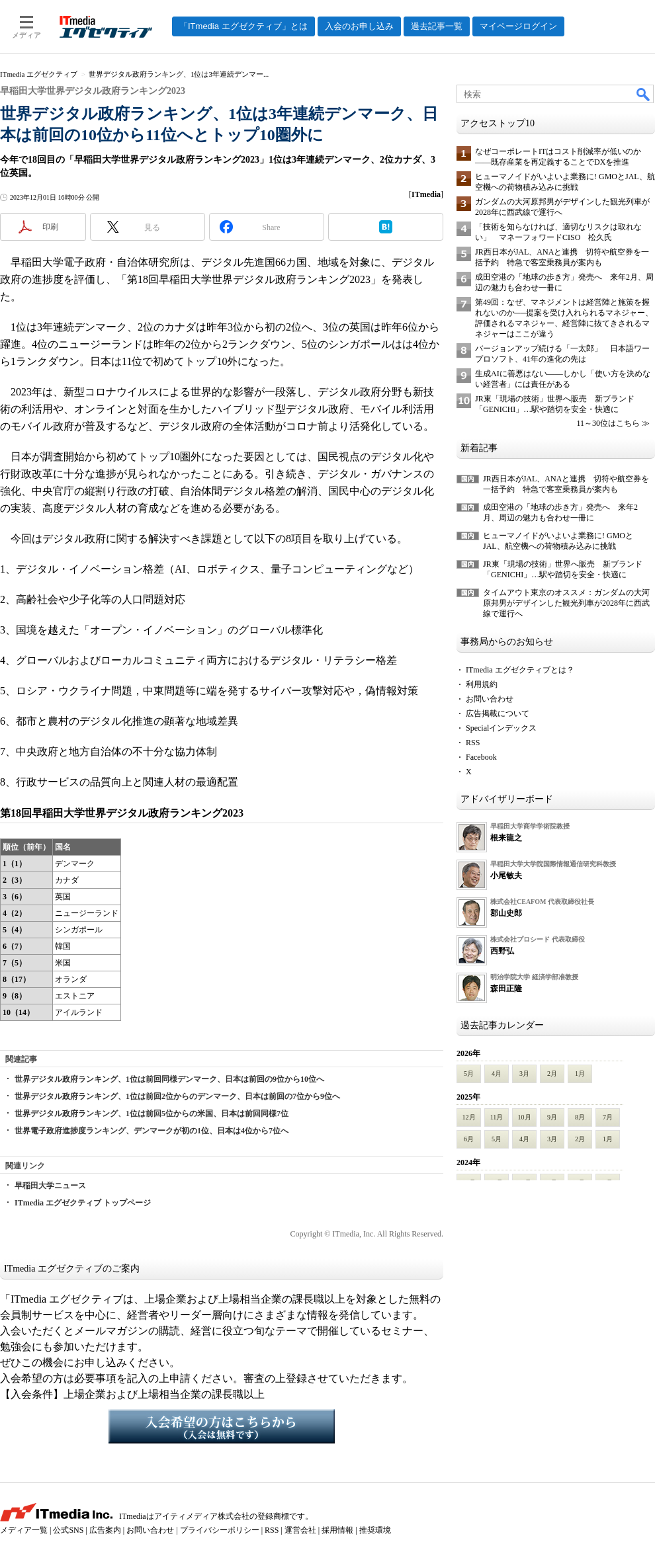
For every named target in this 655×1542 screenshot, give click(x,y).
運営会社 (300, 1530)
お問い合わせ (489, 699)
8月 (580, 1117)
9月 (552, 1117)
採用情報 (337, 1530)
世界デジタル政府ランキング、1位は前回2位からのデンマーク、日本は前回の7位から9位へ (177, 1096)
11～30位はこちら (608, 423)
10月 (524, 1117)
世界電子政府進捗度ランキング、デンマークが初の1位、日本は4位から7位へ (151, 1130)
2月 (552, 1073)
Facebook (481, 757)
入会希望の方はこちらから (222, 1426)
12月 (469, 1117)
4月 (497, 1073)
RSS (473, 742)
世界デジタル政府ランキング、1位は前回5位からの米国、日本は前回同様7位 (151, 1113)
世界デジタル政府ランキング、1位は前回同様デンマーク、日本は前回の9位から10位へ (169, 1079)
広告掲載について (497, 713)
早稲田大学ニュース (50, 1185)
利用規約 (482, 684)
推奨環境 (375, 1530)
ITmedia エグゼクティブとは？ (520, 669)
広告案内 (105, 1530)
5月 (469, 1073)
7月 (608, 1117)
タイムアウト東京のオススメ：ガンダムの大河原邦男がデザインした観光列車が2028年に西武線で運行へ (566, 603)
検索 (644, 94)
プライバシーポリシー (219, 1530)
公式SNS (68, 1530)
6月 (469, 1139)
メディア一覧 (24, 1530)
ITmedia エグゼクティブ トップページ (83, 1202)
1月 (580, 1073)
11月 (496, 1117)
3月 (524, 1073)
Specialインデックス (501, 728)
